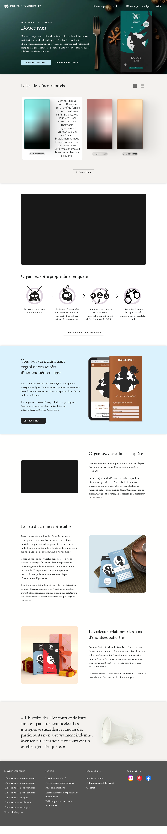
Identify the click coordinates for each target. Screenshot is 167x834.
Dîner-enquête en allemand (18, 810)
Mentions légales (94, 785)
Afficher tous (83, 180)
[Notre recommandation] (135, 85)
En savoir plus (33, 429)
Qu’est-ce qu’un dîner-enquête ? (83, 340)
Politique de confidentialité (100, 790)
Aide (158, 6)
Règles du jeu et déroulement (60, 790)
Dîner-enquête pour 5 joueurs (19, 785)
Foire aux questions (55, 795)
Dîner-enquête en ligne (138, 6)
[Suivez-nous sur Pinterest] (139, 786)
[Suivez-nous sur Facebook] (148, 786)
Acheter (117, 6)
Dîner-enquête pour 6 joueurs (19, 790)
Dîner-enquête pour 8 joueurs (19, 800)
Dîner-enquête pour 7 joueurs (19, 795)
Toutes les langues (13, 820)
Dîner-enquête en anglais (17, 815)
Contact (90, 795)
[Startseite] (22, 7)
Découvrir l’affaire (36, 62)
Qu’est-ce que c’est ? (66, 62)
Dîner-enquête (100, 6)
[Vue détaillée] (142, 85)
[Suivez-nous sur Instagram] (130, 786)
